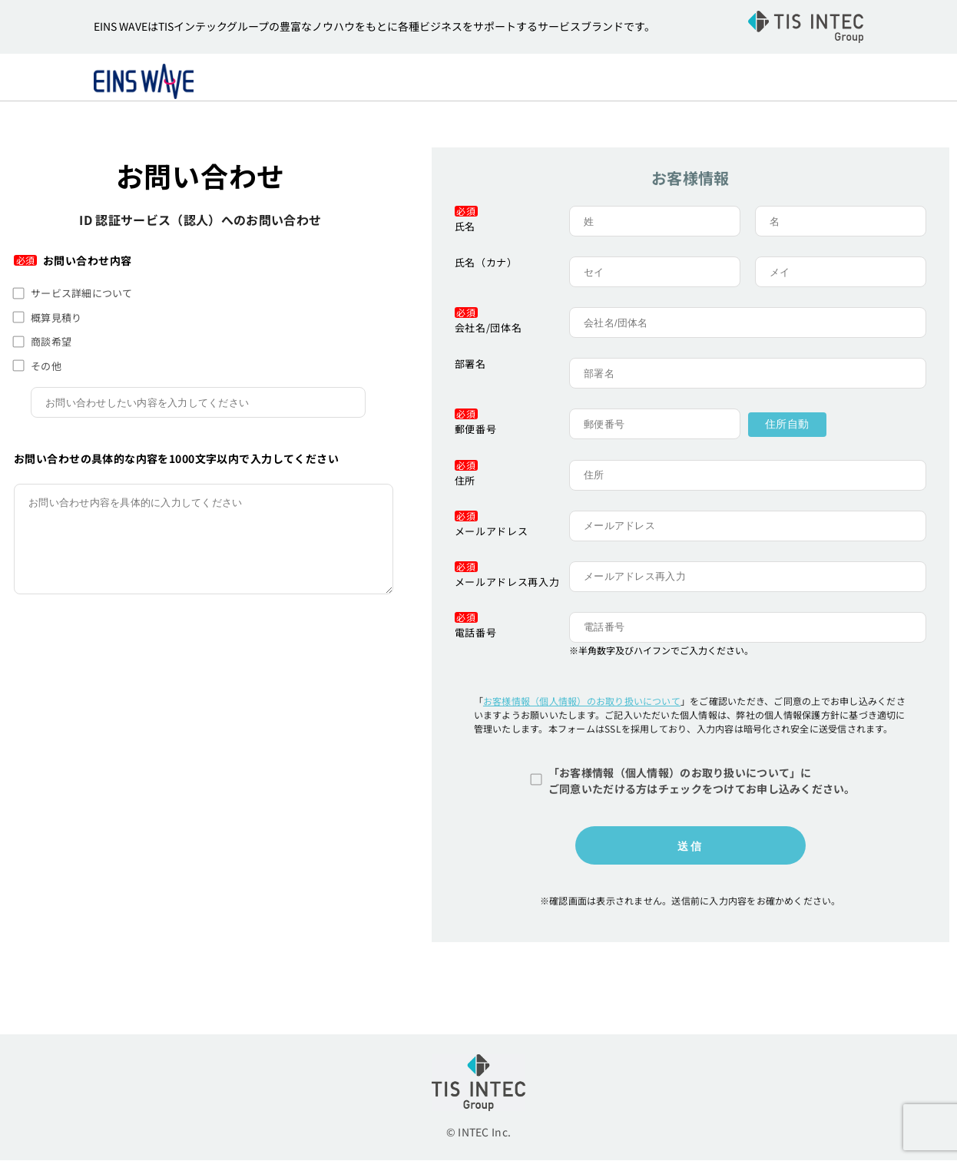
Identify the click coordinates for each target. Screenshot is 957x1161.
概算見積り (56, 318)
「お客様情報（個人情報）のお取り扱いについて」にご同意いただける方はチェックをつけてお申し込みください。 (702, 781)
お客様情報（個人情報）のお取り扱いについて (581, 701)
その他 (46, 366)
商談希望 (51, 343)
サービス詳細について (82, 294)
